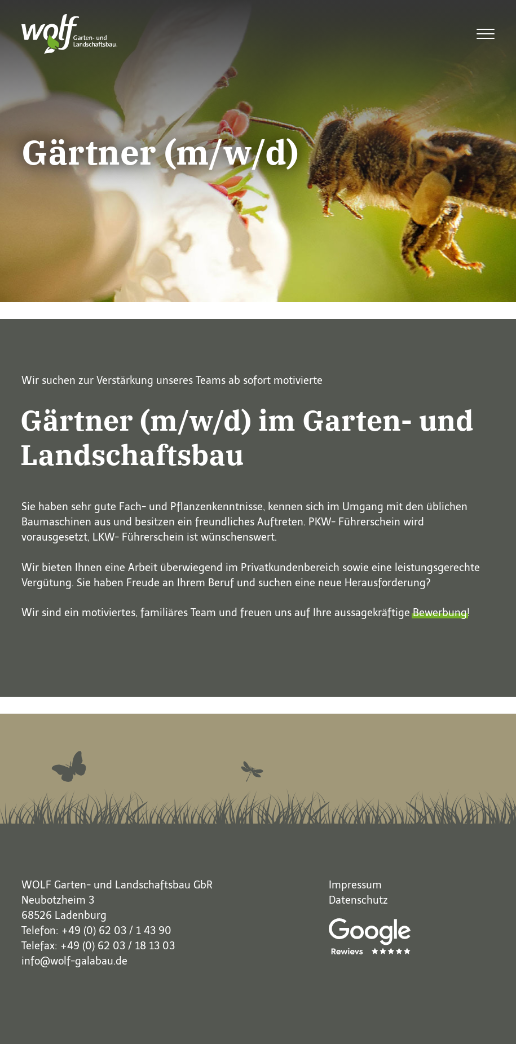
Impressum (355, 885)
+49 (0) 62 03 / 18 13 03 (117, 946)
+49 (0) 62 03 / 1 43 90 (116, 930)
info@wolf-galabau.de (74, 961)
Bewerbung (440, 613)
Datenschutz (358, 900)
